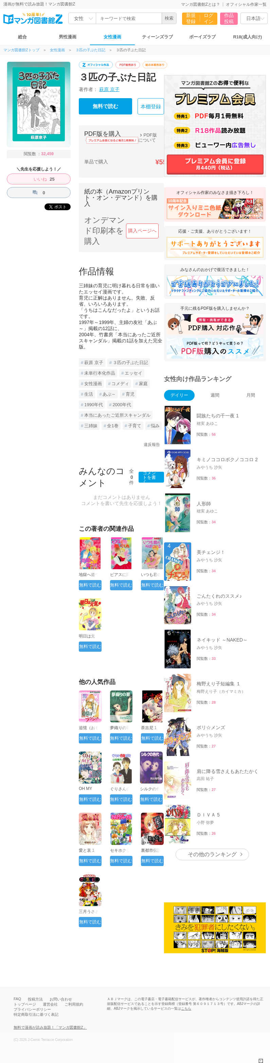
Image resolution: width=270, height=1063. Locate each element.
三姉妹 (90, 425)
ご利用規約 (74, 1004)
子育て (134, 425)
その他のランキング (212, 854)
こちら (186, 1008)
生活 (88, 394)
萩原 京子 (109, 89)
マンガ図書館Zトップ (21, 50)
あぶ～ (109, 394)
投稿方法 (35, 999)
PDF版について (147, 137)
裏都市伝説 (151, 850)
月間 (250, 395)
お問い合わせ (61, 999)
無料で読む (105, 106)
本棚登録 (151, 106)
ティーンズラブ (157, 36)
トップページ (25, 1004)
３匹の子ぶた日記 (90, 50)
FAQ (17, 999)
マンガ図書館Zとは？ (200, 4)
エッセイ (133, 373)
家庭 (143, 383)
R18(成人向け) (247, 36)
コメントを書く (149, 477)
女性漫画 (112, 36)
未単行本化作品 (99, 373)
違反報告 (152, 444)
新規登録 (191, 18)
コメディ (120, 383)
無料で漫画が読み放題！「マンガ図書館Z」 (50, 1027)
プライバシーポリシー (32, 1009)
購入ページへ (142, 230)
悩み (155, 425)
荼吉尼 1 (149, 727)
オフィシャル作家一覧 (246, 4)
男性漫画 (67, 36)
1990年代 (93, 404)
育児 (130, 394)
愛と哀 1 (86, 850)
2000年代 (121, 404)
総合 (22, 36)
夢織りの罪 (120, 727)
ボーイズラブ (202, 36)
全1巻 (112, 425)
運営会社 (50, 1004)
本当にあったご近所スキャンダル (117, 415)
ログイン (208, 18)
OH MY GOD (85, 791)
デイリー (179, 395)
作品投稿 (229, 18)
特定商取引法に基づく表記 (36, 1014)
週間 (215, 395)
